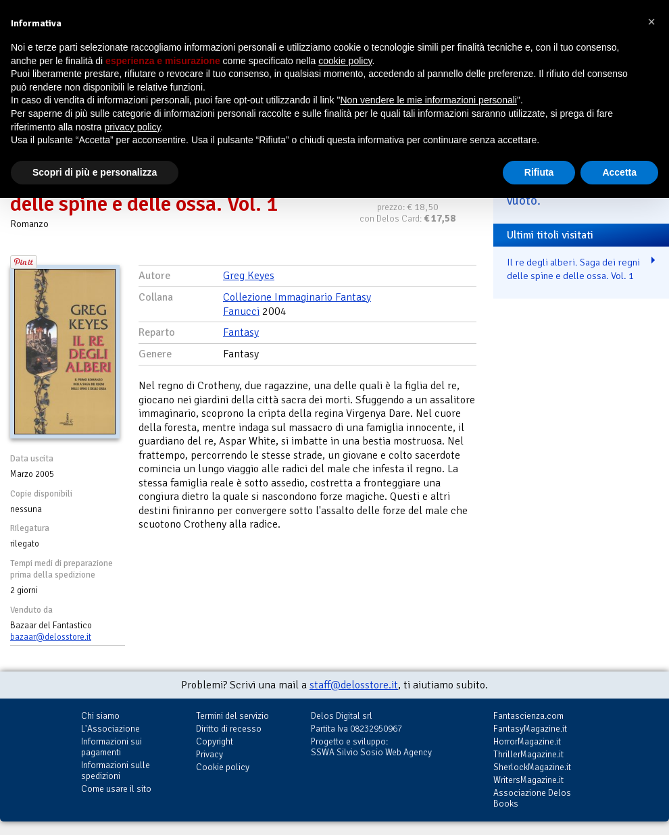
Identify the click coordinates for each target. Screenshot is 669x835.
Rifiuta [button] (539, 172)
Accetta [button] (619, 172)
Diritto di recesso (229, 728)
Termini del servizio (232, 716)
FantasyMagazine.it (530, 728)
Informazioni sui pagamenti (111, 747)
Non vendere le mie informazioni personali (428, 100)
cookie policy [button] (345, 60)
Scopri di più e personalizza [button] (94, 172)
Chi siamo (100, 716)
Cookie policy (222, 767)
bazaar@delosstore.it (50, 637)
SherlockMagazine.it (532, 767)
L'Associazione (110, 728)
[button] (651, 21)
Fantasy (241, 332)
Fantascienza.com (528, 716)
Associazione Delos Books (532, 798)
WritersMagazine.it (528, 780)
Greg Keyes (248, 275)
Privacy (209, 754)
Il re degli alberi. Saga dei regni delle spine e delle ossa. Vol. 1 (573, 269)
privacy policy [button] (133, 127)
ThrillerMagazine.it (528, 754)
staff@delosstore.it (353, 685)
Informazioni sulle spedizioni (115, 770)
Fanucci (241, 311)
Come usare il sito (116, 788)
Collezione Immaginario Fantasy (297, 297)
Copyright (214, 741)
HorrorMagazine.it (527, 741)
